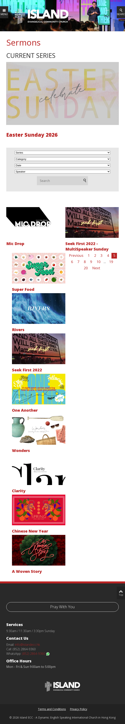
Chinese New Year (30, 531)
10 (98, 261)
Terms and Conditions (52, 709)
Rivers (18, 329)
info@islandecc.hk (27, 644)
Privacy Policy (78, 709)
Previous (76, 255)
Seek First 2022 (27, 370)
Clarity (19, 490)
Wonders (21, 450)
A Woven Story (27, 571)
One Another (25, 410)
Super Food (23, 289)
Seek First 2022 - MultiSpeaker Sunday (87, 246)
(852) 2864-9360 (36, 653)
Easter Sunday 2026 (31, 134)
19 (111, 261)
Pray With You (62, 606)
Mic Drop (15, 243)
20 (86, 268)
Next (96, 268)
